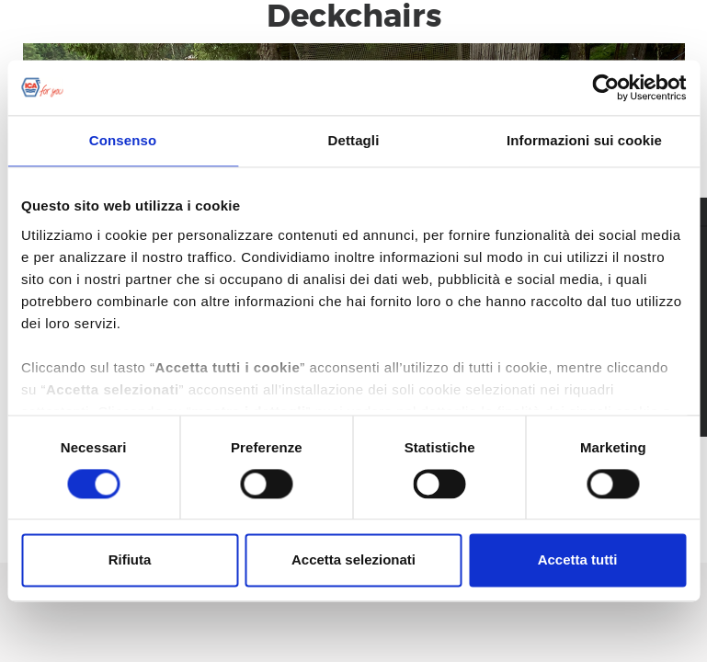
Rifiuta (130, 560)
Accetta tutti (578, 560)
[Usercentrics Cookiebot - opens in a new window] (605, 87)
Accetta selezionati (353, 560)
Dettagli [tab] (354, 140)
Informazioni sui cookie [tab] (584, 140)
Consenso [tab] (122, 140)
